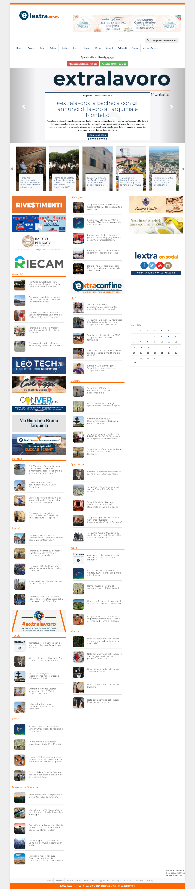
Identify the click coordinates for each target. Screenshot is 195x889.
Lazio (87, 48)
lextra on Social (150, 48)
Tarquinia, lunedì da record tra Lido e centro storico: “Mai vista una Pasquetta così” (45, 299)
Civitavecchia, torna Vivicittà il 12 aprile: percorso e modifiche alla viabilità (104, 352)
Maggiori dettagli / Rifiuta (83, 64)
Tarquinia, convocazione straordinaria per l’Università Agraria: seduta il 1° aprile (43, 515)
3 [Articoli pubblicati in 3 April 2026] (161, 336)
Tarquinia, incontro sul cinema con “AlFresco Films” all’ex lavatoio (163, 181)
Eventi (32, 48)
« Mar (133, 362)
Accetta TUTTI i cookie (114, 64)
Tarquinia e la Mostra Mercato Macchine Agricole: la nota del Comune (130, 181)
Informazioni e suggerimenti (97, 880)
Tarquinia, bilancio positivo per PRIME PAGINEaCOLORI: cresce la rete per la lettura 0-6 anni (103, 436)
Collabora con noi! (74, 880)
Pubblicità (122, 48)
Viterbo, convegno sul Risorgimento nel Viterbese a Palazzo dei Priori (44, 675)
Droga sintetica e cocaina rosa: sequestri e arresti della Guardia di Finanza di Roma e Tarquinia (45, 759)
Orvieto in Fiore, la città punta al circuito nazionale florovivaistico (104, 602)
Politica (17, 458)
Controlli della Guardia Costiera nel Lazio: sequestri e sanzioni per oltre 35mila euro (46, 774)
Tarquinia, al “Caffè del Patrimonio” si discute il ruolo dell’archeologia (96, 181)
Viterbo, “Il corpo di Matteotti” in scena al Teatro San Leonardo (46, 659)
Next (183, 168)
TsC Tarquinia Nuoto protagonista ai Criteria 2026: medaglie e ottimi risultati (102, 307)
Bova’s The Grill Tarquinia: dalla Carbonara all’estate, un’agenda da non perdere (103, 268)
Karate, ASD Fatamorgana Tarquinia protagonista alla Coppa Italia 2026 (101, 368)
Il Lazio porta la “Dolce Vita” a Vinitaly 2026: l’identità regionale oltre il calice (46, 728)
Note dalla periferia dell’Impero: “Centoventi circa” (103, 670)
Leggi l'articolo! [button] (97, 135)
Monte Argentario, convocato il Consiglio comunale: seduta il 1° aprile (45, 843)
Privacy (135, 48)
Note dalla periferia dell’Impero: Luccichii (103, 685)
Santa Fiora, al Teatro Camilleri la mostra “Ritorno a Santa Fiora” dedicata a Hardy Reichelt (46, 827)
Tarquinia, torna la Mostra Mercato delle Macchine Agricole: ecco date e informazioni (46, 537)
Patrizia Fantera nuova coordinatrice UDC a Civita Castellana (43, 484)
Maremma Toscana (25, 787)
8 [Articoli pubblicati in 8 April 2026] (147, 341)
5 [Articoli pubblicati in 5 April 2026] (175, 336)
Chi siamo (59, 880)
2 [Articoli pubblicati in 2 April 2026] (154, 336)
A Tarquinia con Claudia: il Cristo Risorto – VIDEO (46, 582)
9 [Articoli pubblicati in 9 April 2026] (154, 341)
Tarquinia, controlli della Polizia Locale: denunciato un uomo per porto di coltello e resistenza (46, 314)
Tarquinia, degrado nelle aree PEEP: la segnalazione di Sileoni (45, 344)
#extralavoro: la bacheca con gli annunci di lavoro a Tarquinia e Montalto (97, 109)
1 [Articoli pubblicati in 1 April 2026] (147, 336)
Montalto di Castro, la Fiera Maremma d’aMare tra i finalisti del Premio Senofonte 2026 (64, 182)
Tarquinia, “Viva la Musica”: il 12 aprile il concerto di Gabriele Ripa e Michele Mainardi (104, 535)
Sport (42, 48)
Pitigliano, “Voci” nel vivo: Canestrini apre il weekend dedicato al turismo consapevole (46, 858)
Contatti (109, 48)
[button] (23, 105)
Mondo (98, 48)
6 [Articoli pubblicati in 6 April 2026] (133, 341)
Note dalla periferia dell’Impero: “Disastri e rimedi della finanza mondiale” (103, 641)
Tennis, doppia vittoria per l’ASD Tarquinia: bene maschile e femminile (103, 337)
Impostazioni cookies (165, 40)
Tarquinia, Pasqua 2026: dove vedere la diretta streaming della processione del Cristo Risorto (46, 599)
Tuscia (16, 635)
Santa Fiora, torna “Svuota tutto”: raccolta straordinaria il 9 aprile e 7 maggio (46, 812)
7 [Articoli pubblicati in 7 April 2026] (140, 341)
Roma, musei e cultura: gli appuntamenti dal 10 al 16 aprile (45, 742)
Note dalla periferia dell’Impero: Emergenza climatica (103, 700)
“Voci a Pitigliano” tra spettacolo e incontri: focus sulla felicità (45, 795)
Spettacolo (77, 464)
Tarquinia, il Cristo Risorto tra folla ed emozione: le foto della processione (45, 568)
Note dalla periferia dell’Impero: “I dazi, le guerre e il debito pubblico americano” (104, 656)
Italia (76, 48)
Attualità (18, 274)
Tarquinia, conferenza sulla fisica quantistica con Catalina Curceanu (104, 451)
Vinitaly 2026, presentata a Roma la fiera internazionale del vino (104, 251)
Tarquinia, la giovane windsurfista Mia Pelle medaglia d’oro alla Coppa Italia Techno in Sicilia (104, 322)
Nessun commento (103, 95)
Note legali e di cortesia (122, 880)
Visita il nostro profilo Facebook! (156, 273)
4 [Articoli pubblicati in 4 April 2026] (168, 336)
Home (50, 880)
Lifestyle (65, 48)
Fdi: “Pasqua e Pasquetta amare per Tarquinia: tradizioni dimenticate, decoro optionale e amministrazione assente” (45, 469)
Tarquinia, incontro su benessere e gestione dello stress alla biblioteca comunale (46, 553)
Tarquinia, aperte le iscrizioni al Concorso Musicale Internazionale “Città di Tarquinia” (104, 520)
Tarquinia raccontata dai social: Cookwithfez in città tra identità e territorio (30, 182)
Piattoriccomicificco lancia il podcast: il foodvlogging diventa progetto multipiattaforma (104, 237)
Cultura (53, 48)
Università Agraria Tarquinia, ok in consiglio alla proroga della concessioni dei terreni (45, 500)
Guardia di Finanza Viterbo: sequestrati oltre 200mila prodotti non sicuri (43, 691)
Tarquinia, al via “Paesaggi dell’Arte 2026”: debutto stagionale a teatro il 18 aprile (102, 504)
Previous (12, 168)
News (19, 48)
